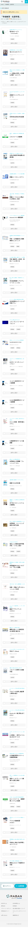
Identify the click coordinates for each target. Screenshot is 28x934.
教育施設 (12, 59)
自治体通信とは (16, 903)
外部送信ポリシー (5, 911)
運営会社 (3, 906)
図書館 (18, 246)
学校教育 (12, 39)
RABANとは (4, 903)
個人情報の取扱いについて (19, 908)
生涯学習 (12, 162)
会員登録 (21, 886)
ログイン (8, 886)
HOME (2, 4)
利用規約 (15, 906)
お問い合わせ (4, 915)
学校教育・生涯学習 (9, 4)
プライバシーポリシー (6, 908)
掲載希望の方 (16, 915)
